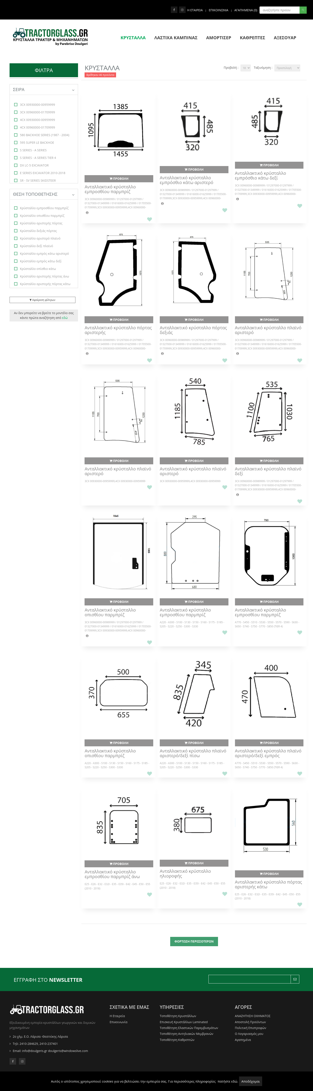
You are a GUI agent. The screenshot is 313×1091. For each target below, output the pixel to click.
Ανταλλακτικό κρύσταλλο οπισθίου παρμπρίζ (110, 612)
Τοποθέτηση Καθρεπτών (177, 1040)
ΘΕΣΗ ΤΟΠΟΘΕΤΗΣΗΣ (44, 194)
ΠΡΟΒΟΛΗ (119, 178)
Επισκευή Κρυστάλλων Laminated (184, 1022)
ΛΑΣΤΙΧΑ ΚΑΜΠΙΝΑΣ (176, 38)
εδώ (65, 318)
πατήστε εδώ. (228, 1081)
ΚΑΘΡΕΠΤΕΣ (252, 38)
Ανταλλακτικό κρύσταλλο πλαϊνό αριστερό (268, 330)
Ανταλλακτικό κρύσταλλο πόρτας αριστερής (118, 330)
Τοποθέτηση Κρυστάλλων (178, 1016)
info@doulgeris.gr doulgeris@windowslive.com (55, 1051)
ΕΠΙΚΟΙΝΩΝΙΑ (218, 10)
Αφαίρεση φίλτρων (42, 300)
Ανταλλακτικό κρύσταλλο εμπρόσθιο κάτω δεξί (260, 175)
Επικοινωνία (118, 1022)
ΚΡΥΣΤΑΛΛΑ (133, 38)
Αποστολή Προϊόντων (250, 1022)
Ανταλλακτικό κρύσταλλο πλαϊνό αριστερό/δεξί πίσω (193, 753)
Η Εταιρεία (117, 1016)
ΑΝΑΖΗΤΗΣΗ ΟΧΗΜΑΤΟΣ (253, 1016)
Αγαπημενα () (245, 10)
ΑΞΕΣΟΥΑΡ (285, 38)
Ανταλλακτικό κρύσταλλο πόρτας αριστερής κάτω (268, 884)
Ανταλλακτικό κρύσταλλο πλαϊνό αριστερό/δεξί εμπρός (268, 753)
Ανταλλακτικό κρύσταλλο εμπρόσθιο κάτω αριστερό (186, 180)
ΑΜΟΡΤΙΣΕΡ (218, 38)
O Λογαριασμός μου (249, 1034)
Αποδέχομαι (250, 1081)
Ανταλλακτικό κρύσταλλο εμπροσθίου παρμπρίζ (110, 189)
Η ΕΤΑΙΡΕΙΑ (195, 10)
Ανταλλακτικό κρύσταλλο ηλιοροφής (185, 873)
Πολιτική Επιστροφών (250, 1028)
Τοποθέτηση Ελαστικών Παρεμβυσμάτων (189, 1028)
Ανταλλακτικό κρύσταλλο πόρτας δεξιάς (193, 330)
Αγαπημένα (243, 1040)
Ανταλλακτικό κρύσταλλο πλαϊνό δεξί (268, 471)
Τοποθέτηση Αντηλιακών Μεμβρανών (186, 1034)
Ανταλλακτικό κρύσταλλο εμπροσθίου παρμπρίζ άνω (112, 874)
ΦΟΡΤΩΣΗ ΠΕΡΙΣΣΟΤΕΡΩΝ (194, 941)
